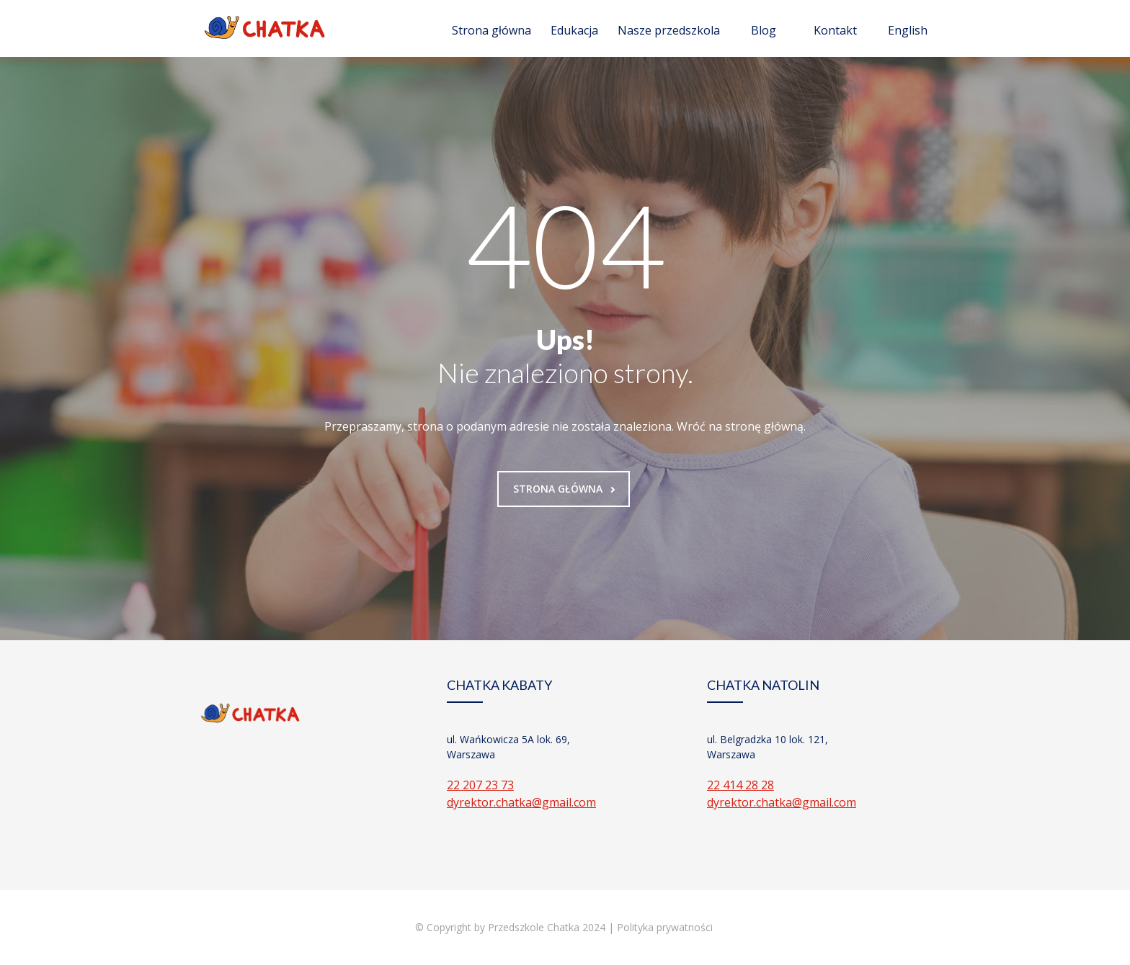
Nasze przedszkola (669, 30)
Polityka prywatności (666, 927)
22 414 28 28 (740, 785)
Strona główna (491, 30)
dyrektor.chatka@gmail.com (521, 802)
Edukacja (574, 30)
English (907, 30)
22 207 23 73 (480, 785)
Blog (763, 30)
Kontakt (835, 30)
